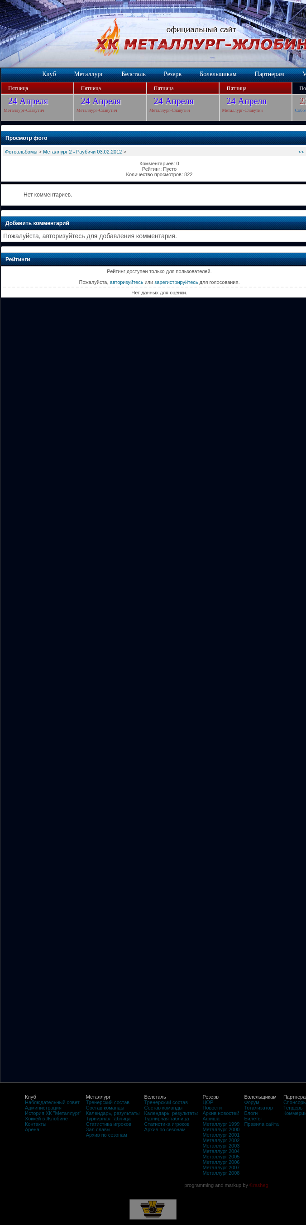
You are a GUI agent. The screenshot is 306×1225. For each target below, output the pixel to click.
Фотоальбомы (21, 151)
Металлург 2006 (220, 1162)
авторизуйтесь (126, 282)
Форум (251, 1102)
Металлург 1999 (220, 1124)
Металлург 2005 (220, 1156)
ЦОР (207, 1102)
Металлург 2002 (220, 1140)
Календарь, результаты (113, 1113)
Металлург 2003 (220, 1145)
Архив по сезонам (106, 1135)
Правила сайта (261, 1124)
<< (301, 151)
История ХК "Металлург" (53, 1113)
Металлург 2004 (220, 1151)
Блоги (251, 1113)
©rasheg (258, 1185)
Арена (32, 1129)
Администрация (43, 1107)
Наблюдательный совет (52, 1102)
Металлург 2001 (220, 1135)
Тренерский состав (107, 1102)
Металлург (89, 74)
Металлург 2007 (220, 1167)
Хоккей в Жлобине (46, 1118)
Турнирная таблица (108, 1118)
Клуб (49, 74)
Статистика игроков (108, 1124)
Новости (212, 1107)
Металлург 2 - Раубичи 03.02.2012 (82, 151)
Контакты (36, 1124)
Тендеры (293, 1107)
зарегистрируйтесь (176, 282)
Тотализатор (258, 1107)
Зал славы (98, 1129)
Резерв (173, 74)
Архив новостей (220, 1113)
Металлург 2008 (220, 1173)
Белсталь (133, 74)
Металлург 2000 (220, 1129)
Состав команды (105, 1107)
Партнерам (269, 74)
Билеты (252, 1118)
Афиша (211, 1118)
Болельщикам (218, 74)
